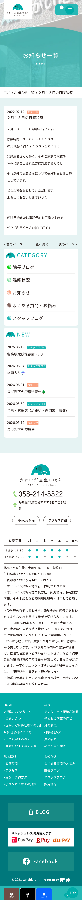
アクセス (11, 770)
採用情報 (50, 784)
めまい (49, 704)
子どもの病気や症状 (58, 718)
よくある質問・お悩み (31, 309)
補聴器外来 (53, 732)
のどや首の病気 (55, 746)
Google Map (26, 520)
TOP (7, 92)
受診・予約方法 (16, 777)
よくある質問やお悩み (59, 763)
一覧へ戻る (40, 244)
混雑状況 (18, 284)
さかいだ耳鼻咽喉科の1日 (23, 725)
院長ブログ (20, 271)
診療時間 (11, 763)
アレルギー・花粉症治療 (61, 711)
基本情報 (10, 756)
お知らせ (18, 296)
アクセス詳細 (57, 520)
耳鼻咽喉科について (17, 732)
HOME (8, 704)
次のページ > (68, 244)
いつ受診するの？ (17, 739)
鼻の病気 (50, 739)
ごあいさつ (13, 718)
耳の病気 (50, 725)
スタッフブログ (25, 322)
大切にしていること (17, 711)
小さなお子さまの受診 (20, 784)
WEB (24, 221)
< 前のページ (13, 244)
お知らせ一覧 (24, 92)
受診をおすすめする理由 (22, 746)
